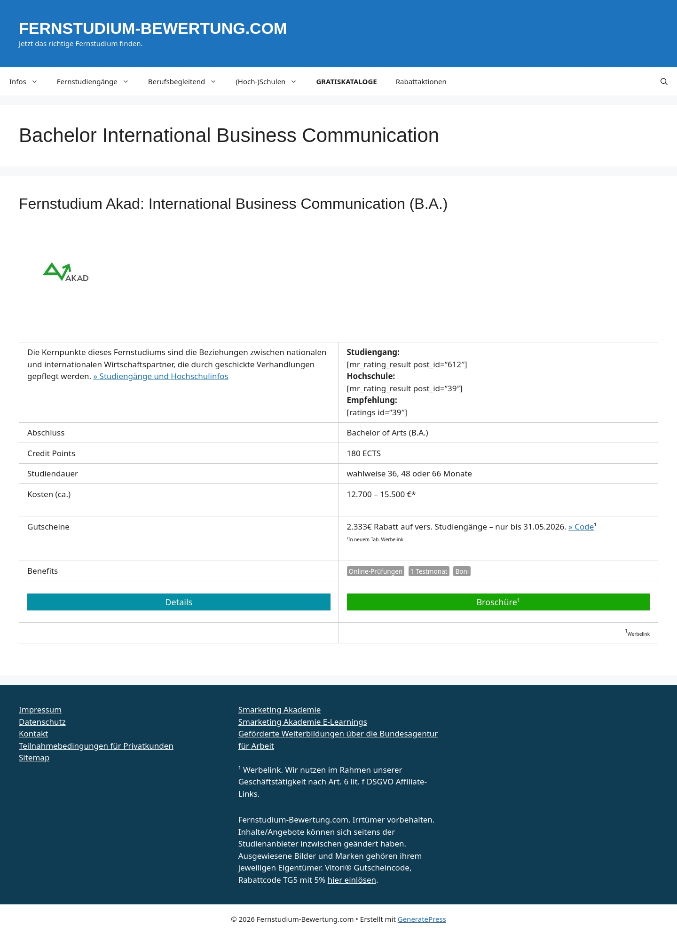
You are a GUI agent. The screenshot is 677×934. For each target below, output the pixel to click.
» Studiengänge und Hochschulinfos (161, 376)
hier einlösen (352, 879)
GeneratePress (422, 919)
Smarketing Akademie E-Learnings (302, 721)
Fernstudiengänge (98, 81)
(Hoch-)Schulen (271, 81)
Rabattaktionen (421, 81)
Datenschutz (42, 721)
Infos (28, 81)
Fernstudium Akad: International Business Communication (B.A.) (233, 203)
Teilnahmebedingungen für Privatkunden (96, 745)
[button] (664, 81)
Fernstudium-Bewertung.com (153, 28)
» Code (581, 526)
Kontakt (33, 733)
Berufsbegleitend (187, 81)
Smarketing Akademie (279, 709)
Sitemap (34, 757)
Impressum (40, 709)
